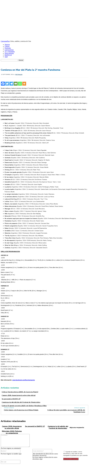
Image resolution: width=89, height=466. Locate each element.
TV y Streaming (10, 51)
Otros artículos (9, 53)
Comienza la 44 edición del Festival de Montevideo (19, 401)
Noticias (7, 44)
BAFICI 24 (8, 55)
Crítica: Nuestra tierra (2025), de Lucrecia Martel (17, 392)
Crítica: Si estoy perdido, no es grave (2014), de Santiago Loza (66, 409)
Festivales (8, 48)
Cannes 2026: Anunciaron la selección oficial (17, 395)
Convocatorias (9, 50)
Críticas (7, 46)
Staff (6, 57)
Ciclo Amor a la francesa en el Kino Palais (21, 408)
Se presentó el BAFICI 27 (10, 398)
